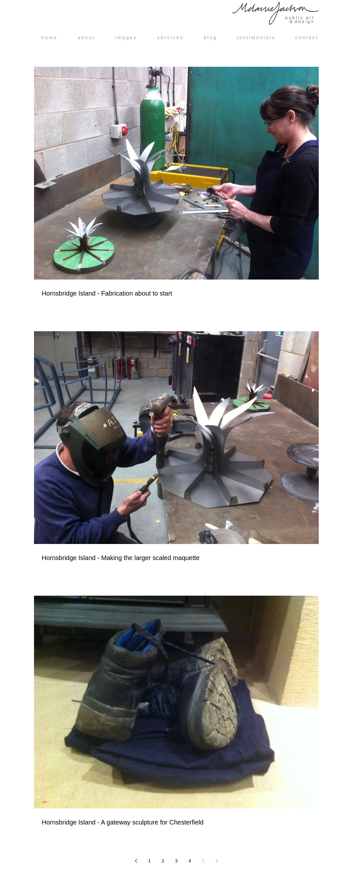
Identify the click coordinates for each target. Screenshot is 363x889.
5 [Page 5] (203, 860)
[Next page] (217, 861)
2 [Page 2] (163, 860)
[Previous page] (136, 861)
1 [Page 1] (149, 860)
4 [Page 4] (190, 860)
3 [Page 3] (176, 860)
